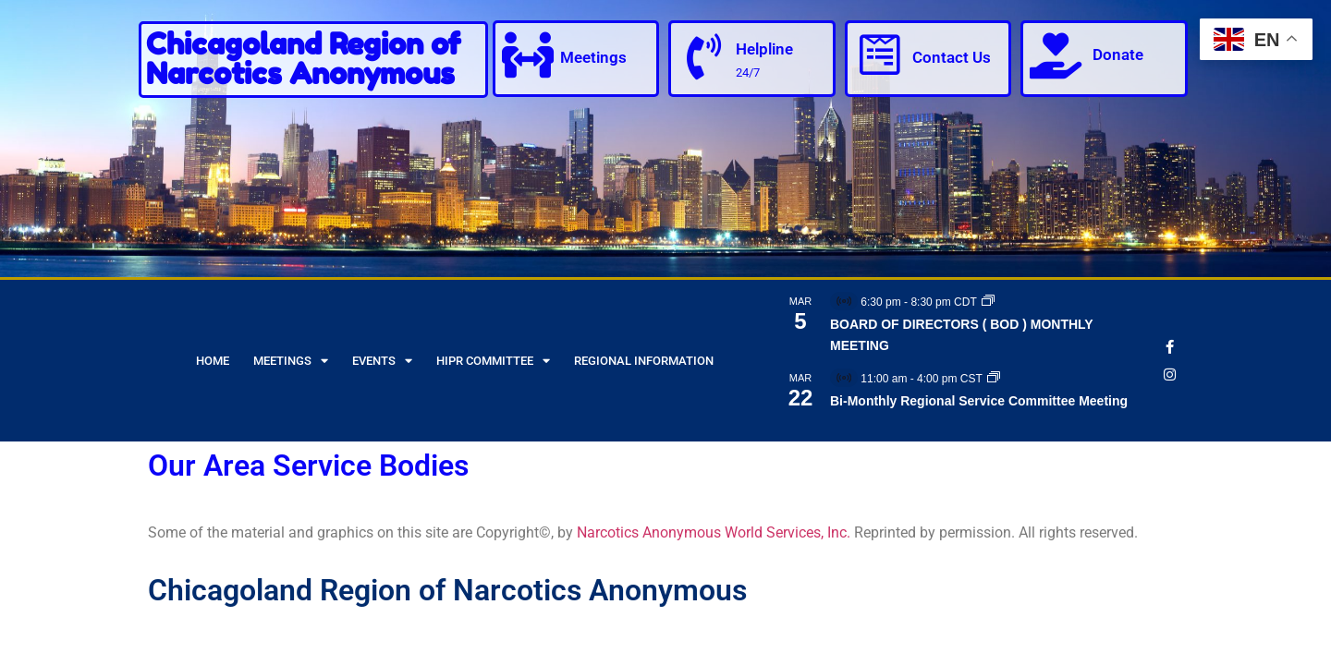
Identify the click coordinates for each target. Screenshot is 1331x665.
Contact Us (951, 57)
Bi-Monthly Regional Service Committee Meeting (979, 400)
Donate (1118, 54)
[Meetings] (528, 55)
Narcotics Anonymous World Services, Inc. (713, 532)
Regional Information (644, 361)
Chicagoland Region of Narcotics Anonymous (303, 58)
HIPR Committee (493, 360)
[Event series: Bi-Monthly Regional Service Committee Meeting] (993, 378)
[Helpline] (703, 57)
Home (212, 361)
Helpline (764, 49)
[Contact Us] (880, 55)
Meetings (593, 57)
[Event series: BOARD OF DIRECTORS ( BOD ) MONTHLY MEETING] (988, 302)
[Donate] (1055, 55)
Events (382, 360)
